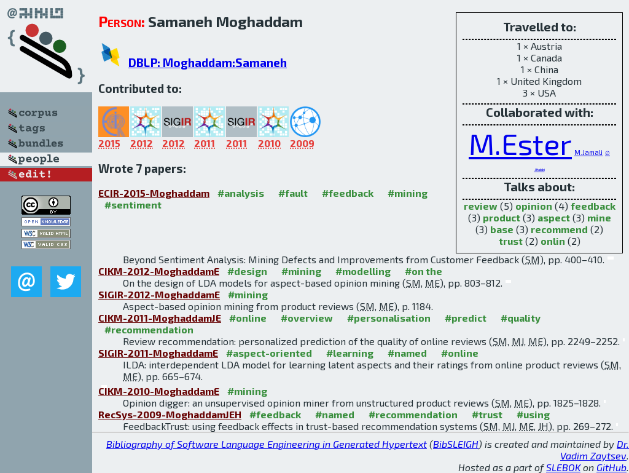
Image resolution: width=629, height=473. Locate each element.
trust (511, 241)
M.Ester (520, 143)
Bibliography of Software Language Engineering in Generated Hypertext (266, 444)
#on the (423, 271)
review (481, 206)
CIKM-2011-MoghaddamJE (159, 318)
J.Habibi (539, 169)
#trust (487, 414)
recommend (559, 229)
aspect (553, 217)
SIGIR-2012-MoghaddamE (159, 294)
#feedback (347, 193)
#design (247, 271)
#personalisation (389, 318)
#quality (521, 318)
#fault (293, 193)
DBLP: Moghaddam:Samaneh (207, 62)
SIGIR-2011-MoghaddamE (158, 353)
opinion (533, 206)
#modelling (363, 271)
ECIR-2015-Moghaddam (153, 193)
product (501, 217)
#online (248, 318)
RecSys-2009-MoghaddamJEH (169, 414)
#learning (349, 353)
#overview (307, 318)
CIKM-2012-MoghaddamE (158, 271)
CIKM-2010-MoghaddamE (158, 391)
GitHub (611, 467)
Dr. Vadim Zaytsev (594, 449)
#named (407, 353)
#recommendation (148, 329)
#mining (408, 193)
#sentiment (133, 204)
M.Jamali (588, 152)
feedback (593, 206)
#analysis (240, 193)
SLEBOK (563, 467)
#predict (465, 318)
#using (533, 414)
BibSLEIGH (456, 444)
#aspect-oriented (269, 353)
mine (599, 217)
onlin (553, 241)
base (502, 229)
